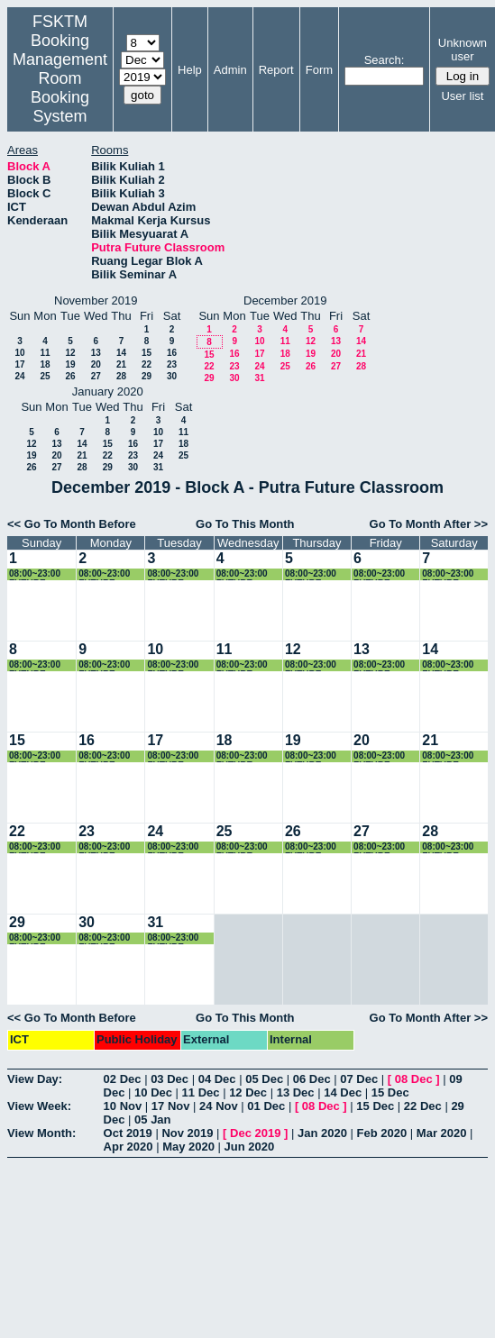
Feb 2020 (382, 1133)
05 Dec (264, 1079)
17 (19, 364)
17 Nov (170, 1106)
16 (172, 353)
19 (70, 364)
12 (70, 353)
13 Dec (296, 1092)
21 (121, 364)
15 (146, 353)
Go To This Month (245, 524)
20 (96, 364)
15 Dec (390, 1092)
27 (96, 376)
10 (19, 353)
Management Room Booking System (60, 87)
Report (276, 70)
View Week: (39, 1106)
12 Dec (248, 1092)
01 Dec (266, 1106)
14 (121, 353)
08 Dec (414, 1079)
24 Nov (218, 1106)
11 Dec (201, 1092)
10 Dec (153, 1092)
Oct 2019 (128, 1133)
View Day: (34, 1079)
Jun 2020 (250, 1146)
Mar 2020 (442, 1133)
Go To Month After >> (429, 524)
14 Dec (343, 1092)
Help (190, 70)
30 (172, 376)
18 (45, 364)
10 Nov (123, 1106)
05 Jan (152, 1119)
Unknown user (462, 49)
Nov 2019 (187, 1133)
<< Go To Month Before (71, 524)
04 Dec (217, 1079)
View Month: (41, 1133)
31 (259, 378)
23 (172, 364)
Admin (230, 70)
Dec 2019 (255, 1133)
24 (19, 376)
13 (96, 353)
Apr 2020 (128, 1146)
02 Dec (123, 1079)
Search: (384, 60)
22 (146, 364)
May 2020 (188, 1146)
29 (146, 376)
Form (319, 70)
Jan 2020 (322, 1133)
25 (45, 376)
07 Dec (359, 1079)
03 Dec (169, 1079)
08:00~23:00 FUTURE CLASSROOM (38, 574)
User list (462, 96)
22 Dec (423, 1106)
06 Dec (312, 1079)
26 (70, 376)
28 (121, 376)
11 (45, 353)
